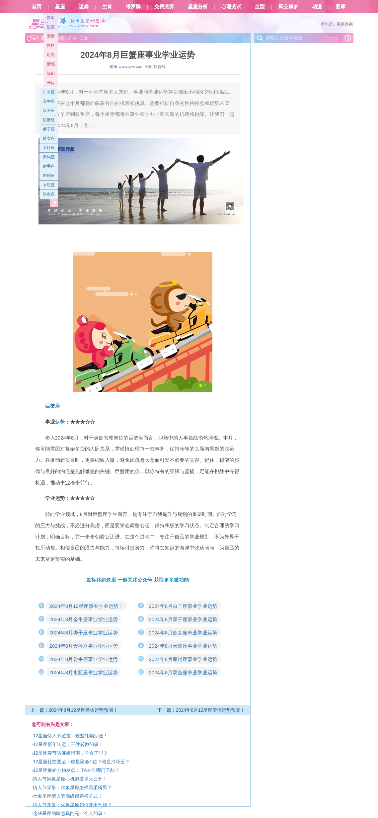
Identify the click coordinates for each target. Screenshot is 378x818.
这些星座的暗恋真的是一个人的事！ (70, 813)
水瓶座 (49, 185)
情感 (51, 64)
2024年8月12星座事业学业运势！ (86, 606)
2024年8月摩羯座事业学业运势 (183, 659)
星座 (60, 6)
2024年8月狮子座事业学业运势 (83, 632)
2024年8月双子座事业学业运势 (183, 619)
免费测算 (164, 6)
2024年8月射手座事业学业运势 (83, 659)
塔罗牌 (133, 6)
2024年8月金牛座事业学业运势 (83, 619)
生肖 (107, 6)
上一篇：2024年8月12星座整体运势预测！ (74, 710)
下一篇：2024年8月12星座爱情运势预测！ (201, 710)
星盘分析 (198, 6)
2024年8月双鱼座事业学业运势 (183, 672)
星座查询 (345, 24)
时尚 (51, 54)
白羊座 (49, 92)
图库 (340, 6)
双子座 (49, 110)
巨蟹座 (49, 120)
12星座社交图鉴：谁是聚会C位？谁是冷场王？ (81, 761)
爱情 (51, 36)
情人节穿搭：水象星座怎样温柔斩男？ (72, 787)
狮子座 (49, 129)
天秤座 (49, 147)
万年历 (327, 24)
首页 (36, 6)
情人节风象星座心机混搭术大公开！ (70, 778)
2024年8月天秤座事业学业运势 (83, 646)
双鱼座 (49, 194)
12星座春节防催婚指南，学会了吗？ (70, 753)
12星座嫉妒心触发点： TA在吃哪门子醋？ (76, 770)
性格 (51, 45)
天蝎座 (49, 157)
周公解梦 (288, 6)
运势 (84, 6)
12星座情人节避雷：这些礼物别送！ (70, 735)
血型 (260, 6)
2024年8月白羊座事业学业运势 (183, 606)
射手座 (49, 166)
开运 (51, 82)
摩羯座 (49, 175)
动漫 (317, 6)
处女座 (49, 138)
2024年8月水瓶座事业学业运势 (83, 672)
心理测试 (231, 6)
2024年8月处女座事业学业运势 (183, 632)
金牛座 (49, 101)
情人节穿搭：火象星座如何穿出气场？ (72, 804)
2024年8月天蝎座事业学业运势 (183, 646)
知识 (51, 73)
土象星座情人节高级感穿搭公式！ (68, 796)
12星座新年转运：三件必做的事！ (68, 744)
